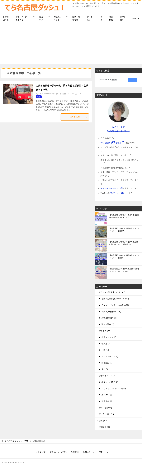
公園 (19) (105, 350)
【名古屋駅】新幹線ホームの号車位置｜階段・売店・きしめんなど (124, 216)
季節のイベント (58, 18)
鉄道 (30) (103, 420)
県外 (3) (105, 369)
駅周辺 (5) (106, 344)
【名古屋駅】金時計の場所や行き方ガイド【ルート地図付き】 (124, 229)
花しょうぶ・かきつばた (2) (114, 388)
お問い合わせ (88, 452)
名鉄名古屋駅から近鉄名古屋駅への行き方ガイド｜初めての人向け (124, 270)
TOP (16, 441)
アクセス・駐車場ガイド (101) (112, 292)
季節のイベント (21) (107, 376)
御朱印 (118, 143)
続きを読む (79, 117)
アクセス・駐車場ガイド (21, 18)
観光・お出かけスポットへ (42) (115, 299)
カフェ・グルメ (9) (110, 356)
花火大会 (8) (107, 401)
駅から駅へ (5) (108, 324)
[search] (112, 79)
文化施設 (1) (107, 363)
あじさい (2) (107, 395)
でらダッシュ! (115, 193)
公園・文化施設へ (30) (111, 311)
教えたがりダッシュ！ (110, 188)
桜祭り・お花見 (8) (110, 382)
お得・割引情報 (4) (107, 408)
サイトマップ (39, 452)
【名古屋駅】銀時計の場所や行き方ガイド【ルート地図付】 (124, 256)
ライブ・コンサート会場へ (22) (115, 305)
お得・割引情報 (76, 18)
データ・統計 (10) (106, 414)
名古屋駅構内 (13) (109, 318)
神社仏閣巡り (106, 143)
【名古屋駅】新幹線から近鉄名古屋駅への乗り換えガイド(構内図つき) (124, 243)
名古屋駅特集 (6, 18)
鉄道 (101, 18)
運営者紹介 (123, 18)
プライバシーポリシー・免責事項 (64, 452)
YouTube (135, 18)
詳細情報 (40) (105, 427)
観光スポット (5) (109, 337)
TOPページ (103, 452)
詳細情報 (111, 18)
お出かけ (41, 18)
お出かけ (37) (105, 331)
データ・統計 (91, 18)
